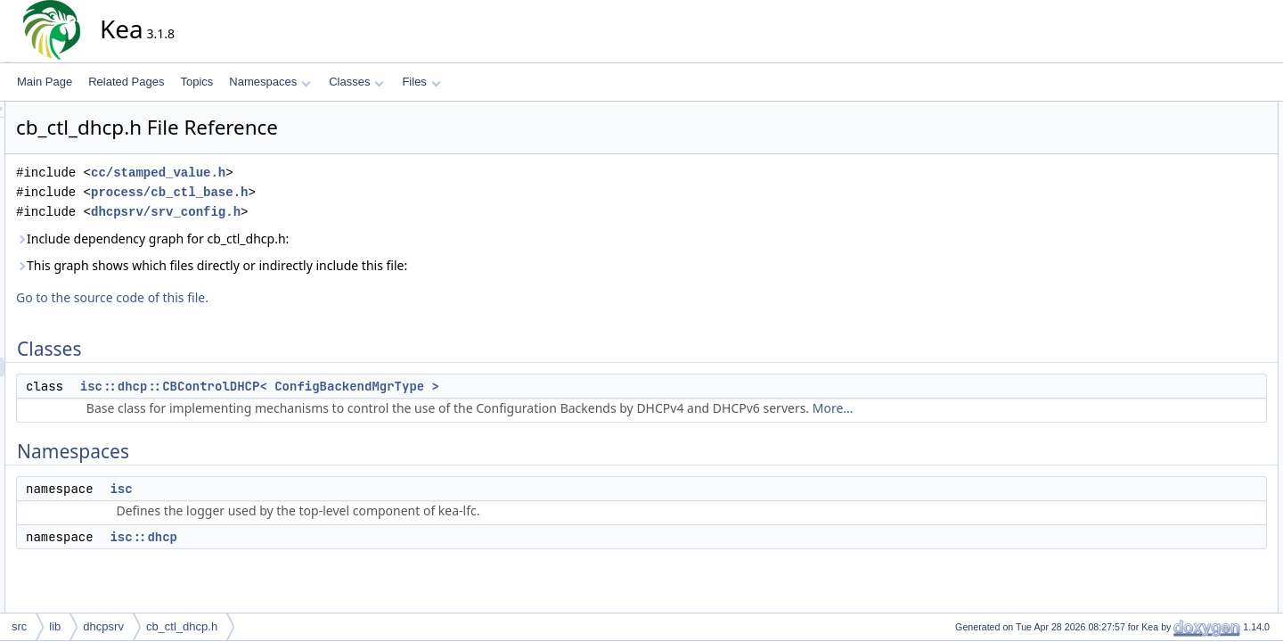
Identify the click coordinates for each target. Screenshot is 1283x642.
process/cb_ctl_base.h (329, 192)
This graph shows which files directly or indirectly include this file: (372, 265)
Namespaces (269, 81)
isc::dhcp (304, 537)
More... (993, 407)
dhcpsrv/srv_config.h (326, 211)
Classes (356, 81)
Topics (196, 81)
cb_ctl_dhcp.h (181, 626)
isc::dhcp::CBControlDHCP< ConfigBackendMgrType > (420, 386)
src (19, 626)
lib (55, 626)
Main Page (44, 81)
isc (281, 489)
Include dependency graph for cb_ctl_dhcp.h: (312, 238)
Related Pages (126, 81)
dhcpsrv (103, 626)
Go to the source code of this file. (272, 297)
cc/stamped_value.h (318, 172)
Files (421, 81)
